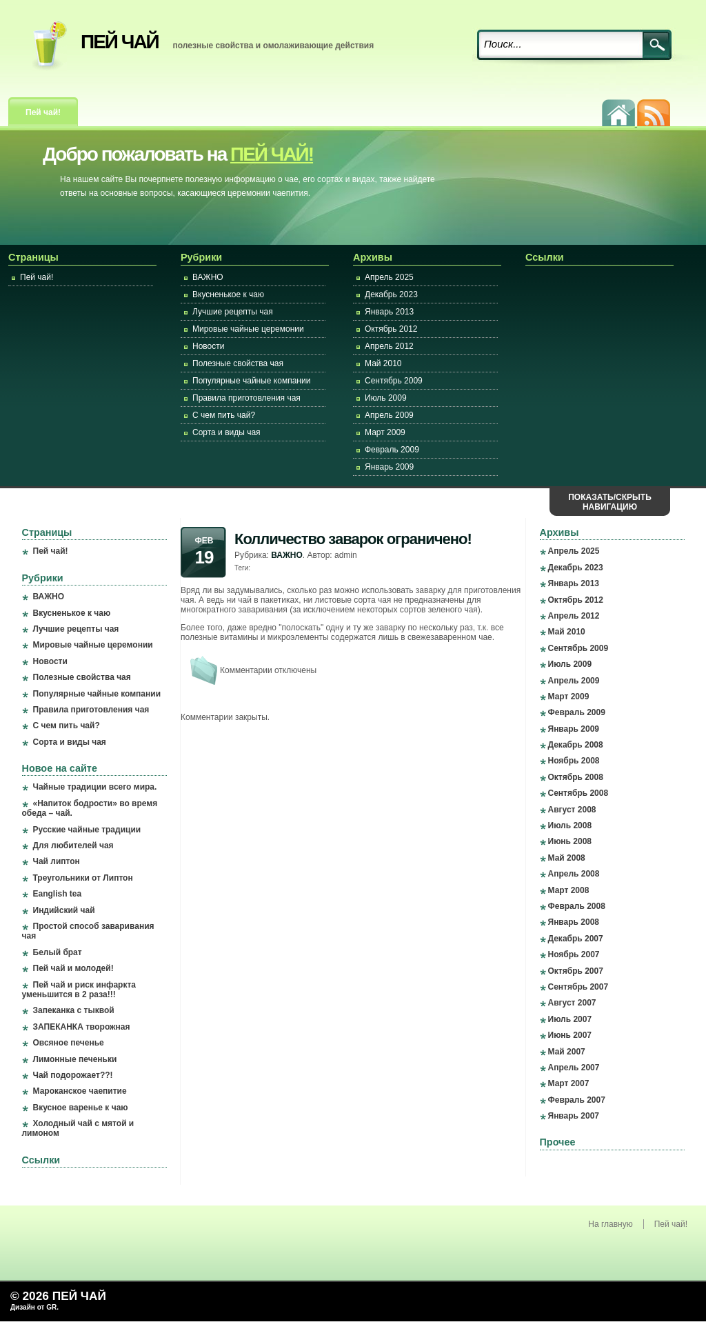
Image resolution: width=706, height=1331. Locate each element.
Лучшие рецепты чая (232, 312)
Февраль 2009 (392, 449)
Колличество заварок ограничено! (353, 539)
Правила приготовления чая (246, 398)
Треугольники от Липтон (83, 878)
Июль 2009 (386, 398)
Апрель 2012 (389, 346)
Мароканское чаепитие (80, 1091)
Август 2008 (572, 809)
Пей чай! (43, 112)
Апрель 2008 (574, 874)
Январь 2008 (574, 922)
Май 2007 (566, 1052)
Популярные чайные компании (251, 381)
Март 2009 (385, 432)
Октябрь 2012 (391, 329)
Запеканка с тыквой (73, 1010)
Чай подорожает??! (73, 1075)
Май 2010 (383, 363)
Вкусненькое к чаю (228, 294)
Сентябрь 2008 (578, 793)
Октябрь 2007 (575, 971)
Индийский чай (64, 910)
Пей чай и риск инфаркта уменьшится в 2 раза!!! (79, 989)
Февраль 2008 (576, 906)
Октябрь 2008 (575, 777)
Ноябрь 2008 (574, 760)
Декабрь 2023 (391, 294)
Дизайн (23, 1307)
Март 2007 (568, 1083)
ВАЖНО (207, 277)
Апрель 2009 (389, 415)
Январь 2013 (389, 312)
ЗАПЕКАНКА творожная (81, 1027)
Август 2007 (572, 1003)
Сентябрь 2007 (578, 987)
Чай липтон (56, 861)
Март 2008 (568, 890)
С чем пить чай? (223, 415)
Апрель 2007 (574, 1067)
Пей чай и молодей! (73, 968)
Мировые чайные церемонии (248, 329)
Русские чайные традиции (87, 829)
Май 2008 (566, 858)
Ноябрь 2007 (574, 954)
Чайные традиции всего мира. (95, 787)
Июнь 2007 (570, 1035)
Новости (208, 346)
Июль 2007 (570, 1019)
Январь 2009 (389, 467)
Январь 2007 (574, 1116)
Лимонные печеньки (75, 1059)
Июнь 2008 (570, 841)
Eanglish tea (57, 894)
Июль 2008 (570, 825)
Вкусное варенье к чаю (80, 1107)
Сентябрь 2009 (394, 381)
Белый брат (57, 952)
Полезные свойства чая (237, 363)
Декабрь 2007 (575, 938)
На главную (610, 1224)
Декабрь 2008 (575, 745)
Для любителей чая (73, 845)
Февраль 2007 (576, 1100)
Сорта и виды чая (226, 432)
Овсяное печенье (68, 1043)
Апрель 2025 (389, 277)
